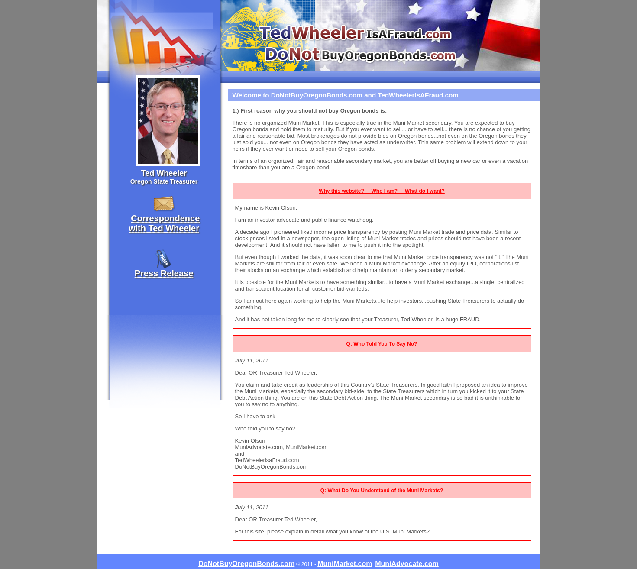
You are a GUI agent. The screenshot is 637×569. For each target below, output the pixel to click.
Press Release (164, 273)
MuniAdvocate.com (407, 563)
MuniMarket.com (344, 563)
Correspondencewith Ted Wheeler (164, 223)
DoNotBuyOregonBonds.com (246, 563)
